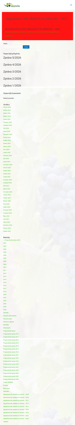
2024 (4, 303)
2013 (4, 276)
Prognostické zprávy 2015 (11, 349)
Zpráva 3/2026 (12, 71)
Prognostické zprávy (9, 331)
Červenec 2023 (7, 192)
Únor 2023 (6, 204)
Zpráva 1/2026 (12, 85)
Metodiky (6, 325)
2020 (4, 294)
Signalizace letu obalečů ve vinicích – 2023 (16, 418)
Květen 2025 (7, 140)
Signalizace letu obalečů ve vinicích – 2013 (16, 406)
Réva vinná (6, 388)
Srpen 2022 (6, 222)
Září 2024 (6, 158)
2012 (4, 273)
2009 (4, 264)
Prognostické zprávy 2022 (11, 370)
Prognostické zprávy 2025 (11, 376)
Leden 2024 (6, 177)
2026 (4, 309)
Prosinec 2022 (7, 210)
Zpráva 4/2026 (12, 64)
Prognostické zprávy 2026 (11, 379)
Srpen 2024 (6, 161)
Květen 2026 (7, 110)
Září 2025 (6, 128)
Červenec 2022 (7, 225)
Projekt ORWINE (8, 382)
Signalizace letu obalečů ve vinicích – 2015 (16, 409)
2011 (4, 270)
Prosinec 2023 (7, 180)
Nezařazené (6, 328)
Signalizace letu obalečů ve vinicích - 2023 (31, 32)
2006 (4, 255)
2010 (4, 267)
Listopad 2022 (7, 213)
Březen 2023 (7, 201)
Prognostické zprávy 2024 (11, 373)
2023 (4, 300)
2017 (4, 288)
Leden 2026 (6, 119)
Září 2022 (6, 219)
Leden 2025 (6, 152)
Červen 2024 (7, 167)
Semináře (6, 391)
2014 (4, 279)
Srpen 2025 (6, 131)
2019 (4, 291)
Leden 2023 (6, 207)
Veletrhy (5, 421)
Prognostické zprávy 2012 (11, 340)
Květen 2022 (7, 231)
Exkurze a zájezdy (8, 321)
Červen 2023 (7, 195)
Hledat (5, 43)
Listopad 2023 (7, 183)
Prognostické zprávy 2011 (11, 337)
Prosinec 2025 (7, 122)
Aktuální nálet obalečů (11, 32)
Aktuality (5, 312)
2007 (4, 258)
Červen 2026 (7, 107)
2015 (4, 282)
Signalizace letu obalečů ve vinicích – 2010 (16, 397)
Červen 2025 (7, 137)
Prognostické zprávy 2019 (11, 361)
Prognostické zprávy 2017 (11, 355)
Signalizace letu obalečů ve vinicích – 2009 (16, 394)
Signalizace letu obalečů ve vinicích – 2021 (16, 415)
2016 (4, 285)
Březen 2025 (7, 146)
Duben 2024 (6, 173)
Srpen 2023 (6, 189)
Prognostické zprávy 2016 (11, 352)
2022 (4, 297)
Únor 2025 (6, 149)
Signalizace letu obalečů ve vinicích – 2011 (16, 400)
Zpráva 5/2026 (12, 57)
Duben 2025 (6, 143)
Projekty (5, 385)
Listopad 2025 (7, 125)
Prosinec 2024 (7, 155)
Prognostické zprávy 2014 (11, 346)
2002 (4, 246)
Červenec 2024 (7, 164)
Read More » (8, 36)
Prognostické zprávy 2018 (11, 358)
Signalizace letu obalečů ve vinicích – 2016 (16, 412)
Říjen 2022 (6, 216)
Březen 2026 (7, 116)
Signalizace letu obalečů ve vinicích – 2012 (16, 403)
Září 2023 (6, 186)
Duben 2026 (6, 113)
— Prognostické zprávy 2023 (11, 240)
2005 (4, 252)
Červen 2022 (7, 228)
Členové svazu (7, 319)
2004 (4, 249)
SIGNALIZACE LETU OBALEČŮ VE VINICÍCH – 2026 (32, 29)
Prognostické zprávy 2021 (11, 367)
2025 (4, 306)
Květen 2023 (7, 198)
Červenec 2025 (7, 134)
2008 (4, 261)
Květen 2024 (7, 170)
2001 (4, 243)
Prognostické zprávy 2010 (11, 334)
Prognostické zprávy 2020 (11, 364)
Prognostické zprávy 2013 (11, 343)
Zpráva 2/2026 (12, 78)
